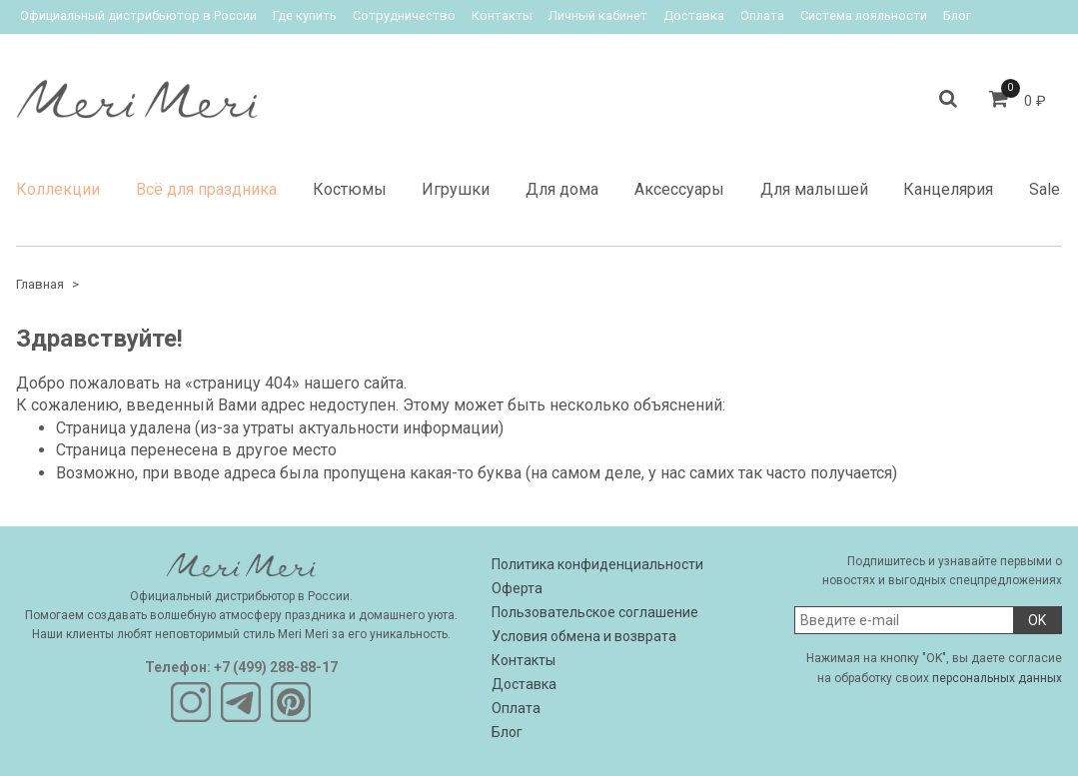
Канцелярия (948, 189)
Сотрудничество (404, 15)
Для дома (562, 189)
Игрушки (456, 189)
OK (1037, 620)
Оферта (517, 588)
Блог (957, 15)
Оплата (762, 15)
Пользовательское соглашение (595, 612)
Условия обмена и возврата (584, 636)
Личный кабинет (597, 15)
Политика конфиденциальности (597, 564)
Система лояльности (863, 15)
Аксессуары (679, 189)
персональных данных (997, 678)
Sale (1044, 189)
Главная (40, 284)
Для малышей (814, 189)
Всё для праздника (206, 189)
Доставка (693, 15)
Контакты (502, 15)
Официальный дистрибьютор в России (138, 15)
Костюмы (350, 189)
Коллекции (58, 189)
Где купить (305, 15)
